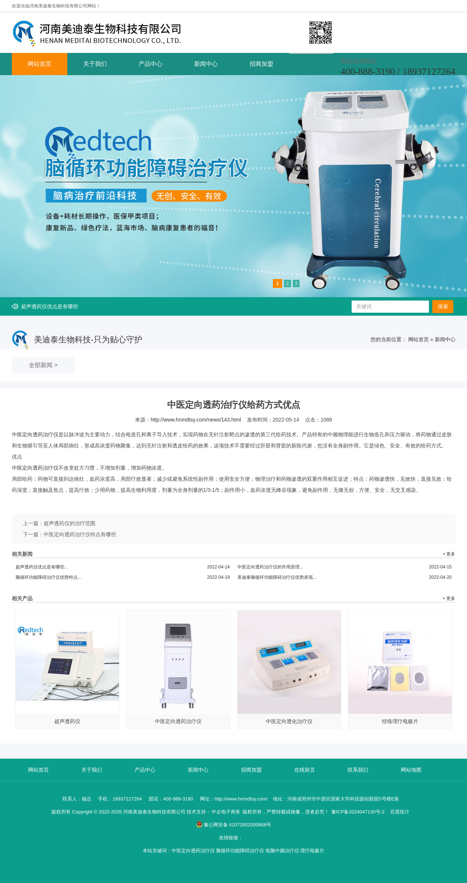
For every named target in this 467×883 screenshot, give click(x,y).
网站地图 (411, 770)
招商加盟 (261, 64)
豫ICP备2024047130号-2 (358, 812)
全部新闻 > (43, 365)
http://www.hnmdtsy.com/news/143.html (195, 420)
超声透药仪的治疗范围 (69, 523)
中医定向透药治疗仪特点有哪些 (80, 534)
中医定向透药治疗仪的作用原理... (344, 567)
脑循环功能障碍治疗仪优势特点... (123, 577)
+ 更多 (449, 554)
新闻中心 (206, 64)
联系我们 (358, 770)
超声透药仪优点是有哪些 (49, 306)
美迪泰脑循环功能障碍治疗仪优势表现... (344, 577)
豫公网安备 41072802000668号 (233, 824)
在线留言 (304, 770)
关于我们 (95, 64)
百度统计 (399, 812)
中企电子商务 (225, 812)
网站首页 (39, 64)
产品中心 (150, 64)
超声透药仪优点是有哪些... (123, 567)
